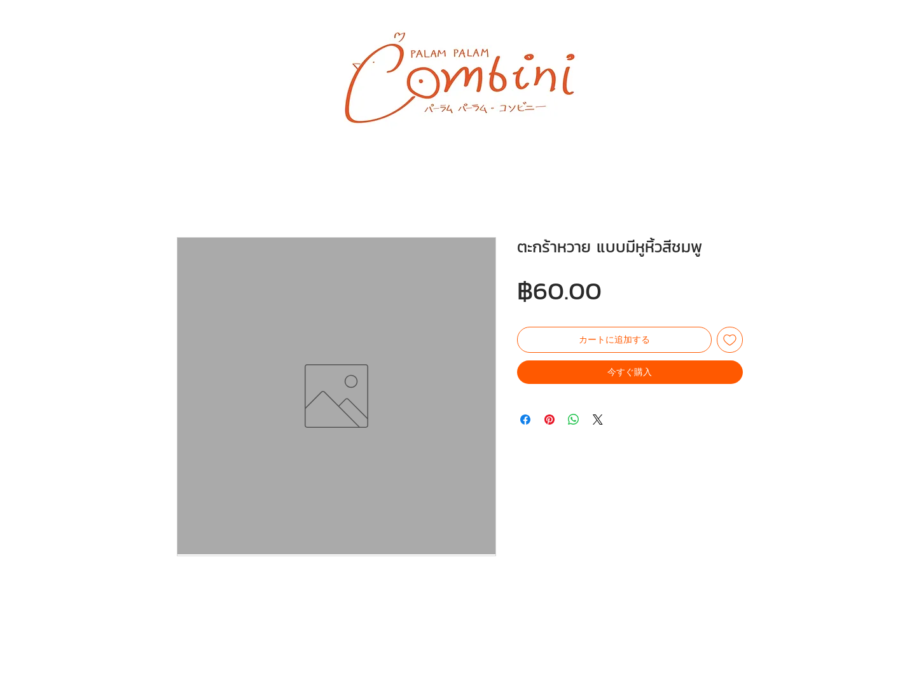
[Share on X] (597, 419)
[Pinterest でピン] (549, 419)
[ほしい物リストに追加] (730, 340)
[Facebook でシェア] (525, 419)
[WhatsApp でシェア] (573, 419)
